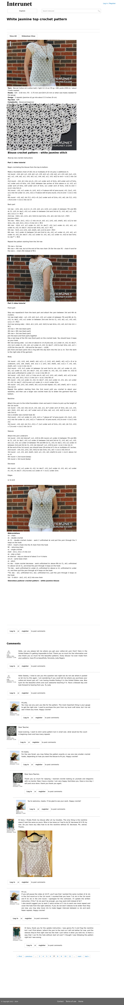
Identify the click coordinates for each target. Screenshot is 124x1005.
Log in (12, 631)
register (25, 631)
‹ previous (28, 956)
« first (19, 956)
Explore (22, 11)
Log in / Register (109, 3)
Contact (60, 1001)
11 (70, 956)
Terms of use (71, 1001)
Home (80, 1001)
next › (80, 956)
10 (65, 956)
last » (87, 956)
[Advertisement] (42, 979)
